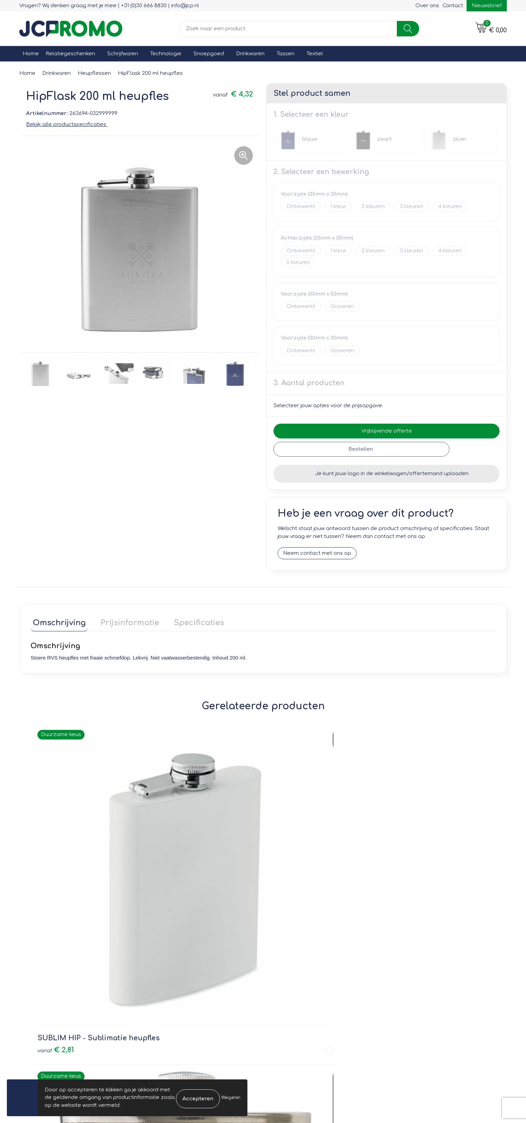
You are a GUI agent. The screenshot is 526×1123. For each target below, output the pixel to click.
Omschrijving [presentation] (57, 621)
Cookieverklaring (413, 948)
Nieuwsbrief (487, 6)
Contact (453, 6)
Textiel (314, 54)
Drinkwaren (250, 54)
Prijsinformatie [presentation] (123, 621)
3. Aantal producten (309, 383)
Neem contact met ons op (317, 554)
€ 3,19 (172, 864)
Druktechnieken (170, 967)
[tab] (57, 622)
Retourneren (287, 957)
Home (31, 54)
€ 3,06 (289, 864)
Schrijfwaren (122, 54)
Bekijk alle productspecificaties (68, 124)
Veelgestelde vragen (177, 957)
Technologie (165, 54)
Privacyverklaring (414, 957)
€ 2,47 (406, 864)
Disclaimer (405, 967)
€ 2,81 (55, 864)
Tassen (285, 54)
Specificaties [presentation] (188, 621)
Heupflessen (94, 73)
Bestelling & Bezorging (300, 948)
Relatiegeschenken (70, 54)
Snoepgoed (208, 54)
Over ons (427, 6)
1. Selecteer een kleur (311, 114)
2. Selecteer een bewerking (321, 172)
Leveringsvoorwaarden (422, 938)
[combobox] (288, 28)
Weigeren (230, 1097)
